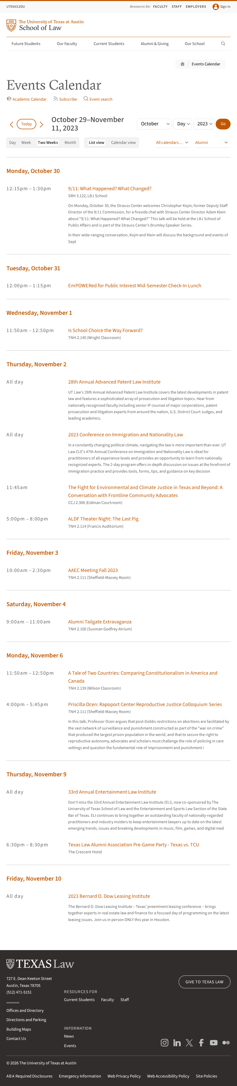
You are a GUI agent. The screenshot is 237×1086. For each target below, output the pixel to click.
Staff (177, 6)
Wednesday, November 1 (39, 312)
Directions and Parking (26, 1020)
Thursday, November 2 (36, 364)
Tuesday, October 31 (33, 268)
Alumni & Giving (157, 44)
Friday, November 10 (33, 878)
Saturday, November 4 (36, 604)
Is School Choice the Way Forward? (105, 330)
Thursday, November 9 (36, 774)
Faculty (160, 6)
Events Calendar (206, 64)
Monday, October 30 (33, 171)
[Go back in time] (11, 124)
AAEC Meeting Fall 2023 (93, 570)
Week (26, 143)
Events (70, 1046)
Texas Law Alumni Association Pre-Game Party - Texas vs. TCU (133, 844)
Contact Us (16, 1039)
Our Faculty (70, 44)
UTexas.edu (15, 6)
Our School (197, 44)
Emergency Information (80, 1076)
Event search (97, 99)
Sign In (222, 7)
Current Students (112, 44)
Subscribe (65, 99)
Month (70, 143)
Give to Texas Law (205, 982)
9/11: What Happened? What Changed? (109, 188)
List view (96, 143)
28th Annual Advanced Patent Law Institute (114, 382)
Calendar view (123, 143)
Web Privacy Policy (124, 1076)
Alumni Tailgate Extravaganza (99, 621)
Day (12, 143)
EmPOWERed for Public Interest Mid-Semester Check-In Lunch (134, 285)
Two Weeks (48, 143)
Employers (196, 6)
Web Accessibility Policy (168, 1076)
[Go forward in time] (41, 124)
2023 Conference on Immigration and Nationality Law (125, 434)
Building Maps (18, 1029)
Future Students (29, 44)
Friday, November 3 (32, 552)
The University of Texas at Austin (47, 1063)
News (69, 1036)
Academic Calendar (26, 99)
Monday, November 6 (34, 655)
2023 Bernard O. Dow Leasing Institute (109, 896)
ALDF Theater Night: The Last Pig (103, 519)
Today (26, 124)
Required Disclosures (29, 1076)
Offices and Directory (25, 1010)
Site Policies (206, 1076)
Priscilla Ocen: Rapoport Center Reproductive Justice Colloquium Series (145, 704)
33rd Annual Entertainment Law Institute (112, 792)
